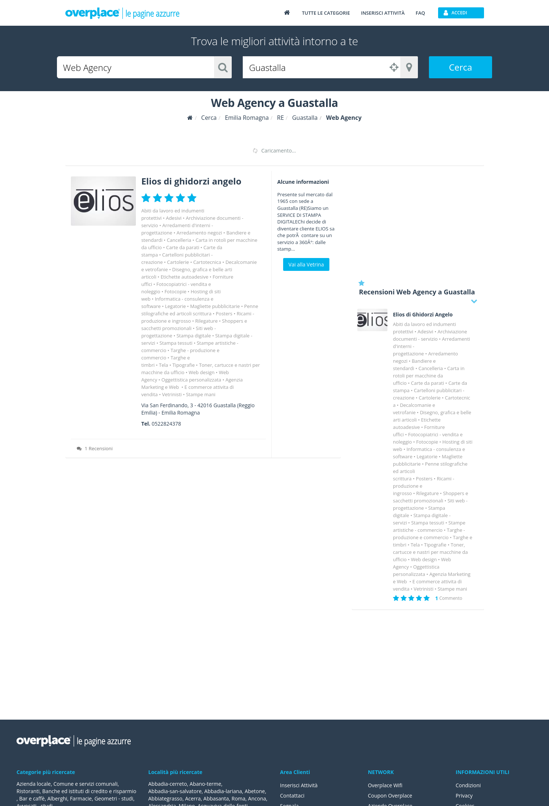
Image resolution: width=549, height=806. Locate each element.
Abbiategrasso (165, 798)
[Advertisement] (418, 222)
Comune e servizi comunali (85, 783)
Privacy (464, 795)
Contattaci (292, 795)
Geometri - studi (113, 798)
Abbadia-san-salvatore (175, 791)
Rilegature (206, 321)
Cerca (460, 67)
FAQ (420, 13)
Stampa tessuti (175, 343)
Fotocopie (176, 291)
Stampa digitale (194, 335)
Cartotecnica (207, 262)
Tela (163, 365)
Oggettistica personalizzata (191, 379)
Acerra (193, 798)
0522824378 (166, 423)
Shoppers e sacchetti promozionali (194, 325)
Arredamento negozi (199, 232)
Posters (224, 313)
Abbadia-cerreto (167, 783)
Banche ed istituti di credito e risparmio (89, 791)
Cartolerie (178, 262)
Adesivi (174, 218)
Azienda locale (34, 783)
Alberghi (57, 798)
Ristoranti (28, 791)
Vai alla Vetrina (306, 264)
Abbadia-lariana (223, 791)
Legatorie (175, 306)
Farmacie (81, 798)
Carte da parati (182, 247)
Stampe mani (200, 394)
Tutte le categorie (326, 13)
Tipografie (183, 365)
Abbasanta (216, 798)
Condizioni (468, 785)
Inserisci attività (383, 13)
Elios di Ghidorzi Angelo (423, 314)
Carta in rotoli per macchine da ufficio (429, 375)
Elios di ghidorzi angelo (191, 181)
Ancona (257, 798)
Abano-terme (205, 783)
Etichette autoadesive (184, 276)
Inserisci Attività (299, 785)
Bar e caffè (31, 798)
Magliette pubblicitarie (215, 306)
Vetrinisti (172, 394)
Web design (201, 372)
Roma (239, 798)
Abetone (255, 791)
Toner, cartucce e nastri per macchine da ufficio (430, 552)
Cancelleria (179, 240)
